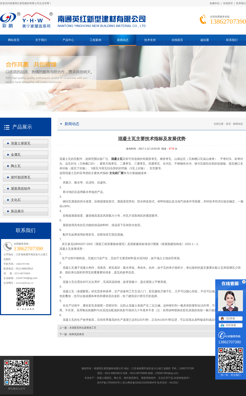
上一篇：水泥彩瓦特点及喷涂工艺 (77, 327)
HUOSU (173, 382)
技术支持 (150, 40)
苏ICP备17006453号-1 (109, 382)
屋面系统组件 (21, 188)
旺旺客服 (231, 325)
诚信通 (204, 40)
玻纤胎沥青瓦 (21, 177)
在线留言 (228, 3)
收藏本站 (215, 3)
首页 (228, 123)
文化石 (16, 200)
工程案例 (95, 40)
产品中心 (68, 40)
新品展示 (17, 211)
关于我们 (41, 40)
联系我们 (241, 3)
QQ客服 (230, 318)
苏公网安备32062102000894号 (139, 382)
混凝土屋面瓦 (21, 143)
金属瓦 (16, 154)
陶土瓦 (16, 166)
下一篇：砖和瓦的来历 (71, 334)
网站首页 (13, 40)
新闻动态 (123, 40)
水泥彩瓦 (83, 291)
